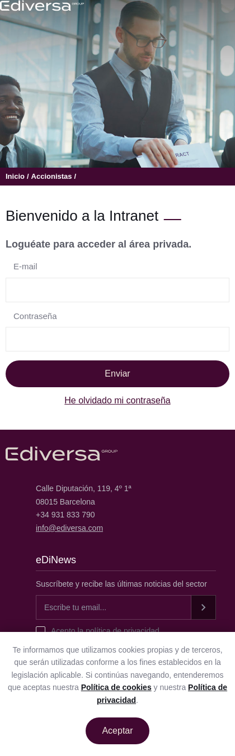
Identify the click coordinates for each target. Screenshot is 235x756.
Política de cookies (116, 687)
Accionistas (51, 176)
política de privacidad (121, 630)
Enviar (117, 373)
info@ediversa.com (69, 528)
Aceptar (117, 730)
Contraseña (35, 316)
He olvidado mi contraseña (117, 400)
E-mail (25, 266)
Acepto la (105, 630)
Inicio (15, 176)
